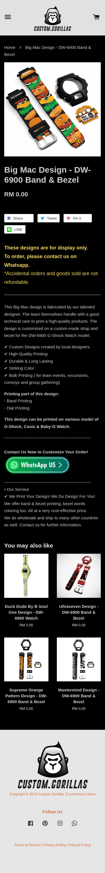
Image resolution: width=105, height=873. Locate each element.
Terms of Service (27, 845)
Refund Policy (80, 845)
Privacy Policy (55, 845)
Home (9, 47)
